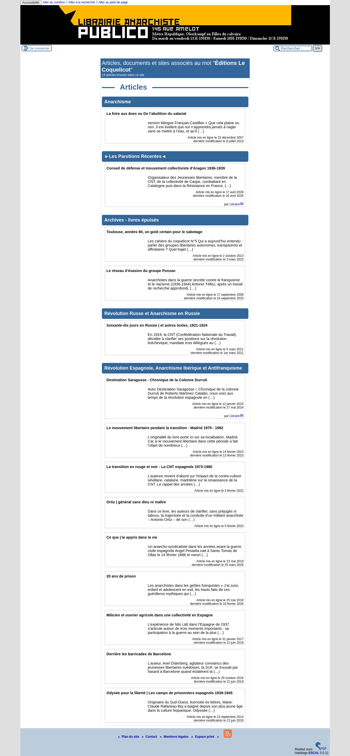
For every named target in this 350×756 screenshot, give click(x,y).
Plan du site (129, 736)
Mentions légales (174, 736)
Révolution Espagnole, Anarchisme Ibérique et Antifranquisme (173, 368)
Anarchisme (117, 101)
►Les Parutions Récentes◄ (135, 156)
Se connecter (40, 48)
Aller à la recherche (81, 2)
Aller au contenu (54, 2)
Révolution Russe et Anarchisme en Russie (152, 313)
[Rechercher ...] (292, 48)
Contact (150, 736)
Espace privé (203, 736)
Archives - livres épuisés (131, 220)
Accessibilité (30, 2)
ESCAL (313, 753)
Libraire (234, 204)
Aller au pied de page (113, 2)
